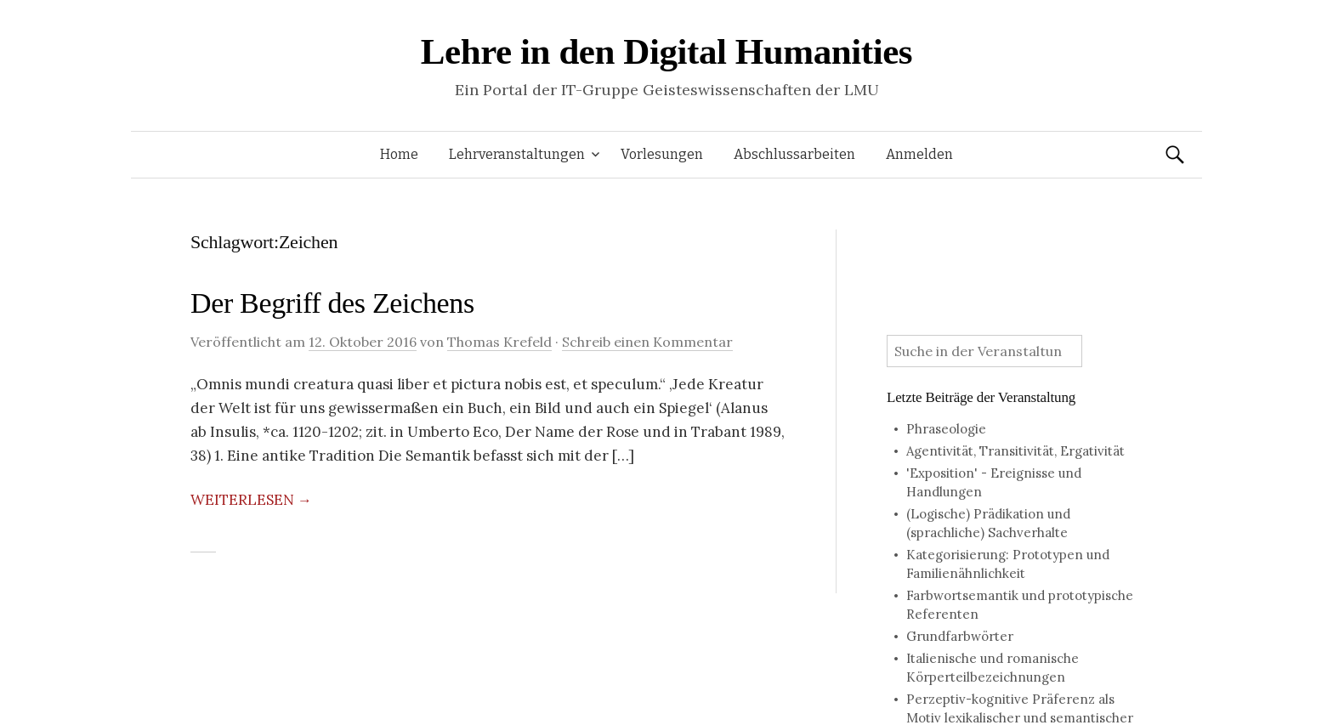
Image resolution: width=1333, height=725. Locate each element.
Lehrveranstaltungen (517, 154)
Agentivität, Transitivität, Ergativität (1015, 451)
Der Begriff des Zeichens (332, 303)
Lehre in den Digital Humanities (666, 51)
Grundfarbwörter (959, 636)
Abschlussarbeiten (794, 154)
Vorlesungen (662, 154)
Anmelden (919, 154)
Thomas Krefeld (499, 341)
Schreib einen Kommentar (647, 341)
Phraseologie (946, 429)
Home (399, 154)
